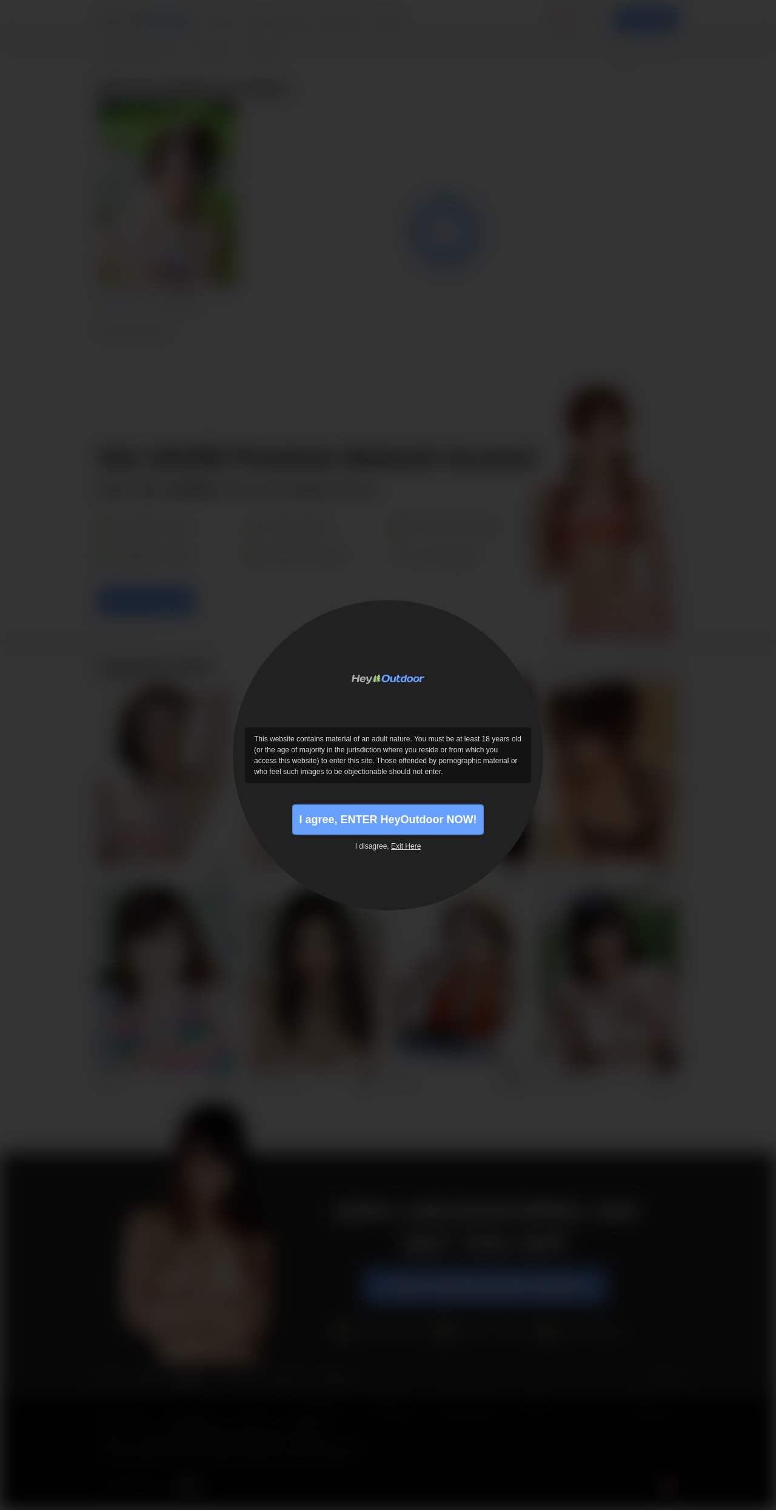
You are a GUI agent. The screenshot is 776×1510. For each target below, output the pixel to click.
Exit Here (406, 846)
